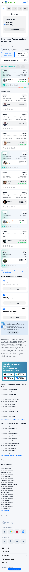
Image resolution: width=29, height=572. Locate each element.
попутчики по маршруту (7, 463)
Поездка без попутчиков (21, 54)
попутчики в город (9, 389)
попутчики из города (9, 426)
